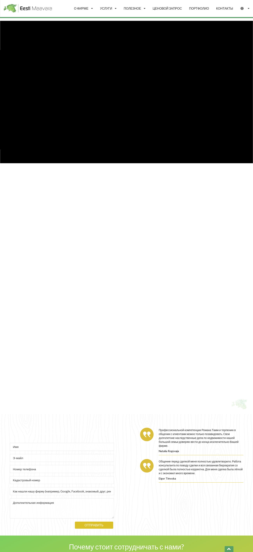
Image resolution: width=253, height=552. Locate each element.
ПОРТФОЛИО (199, 8)
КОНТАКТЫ (224, 8)
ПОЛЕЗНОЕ (135, 8)
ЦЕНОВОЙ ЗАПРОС (167, 8)
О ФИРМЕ (83, 8)
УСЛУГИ (108, 8)
